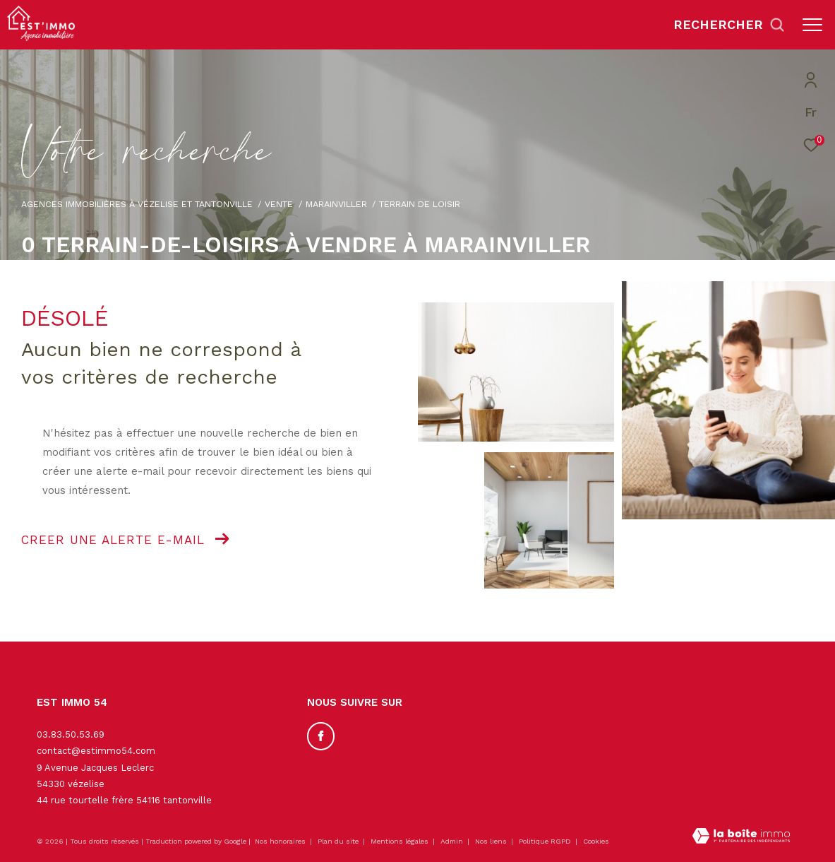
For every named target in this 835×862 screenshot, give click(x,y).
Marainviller (336, 204)
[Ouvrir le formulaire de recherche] (729, 24)
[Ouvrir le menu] (812, 24)
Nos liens (492, 841)
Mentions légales (401, 841)
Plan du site (339, 841)
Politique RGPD (545, 841)
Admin (452, 841)
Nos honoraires (280, 841)
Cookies (596, 841)
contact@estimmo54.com (96, 750)
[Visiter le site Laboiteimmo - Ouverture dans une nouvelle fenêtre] (741, 837)
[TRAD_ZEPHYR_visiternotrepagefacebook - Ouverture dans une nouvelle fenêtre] (321, 736)
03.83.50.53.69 (70, 734)
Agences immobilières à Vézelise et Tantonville (137, 204)
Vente (279, 204)
